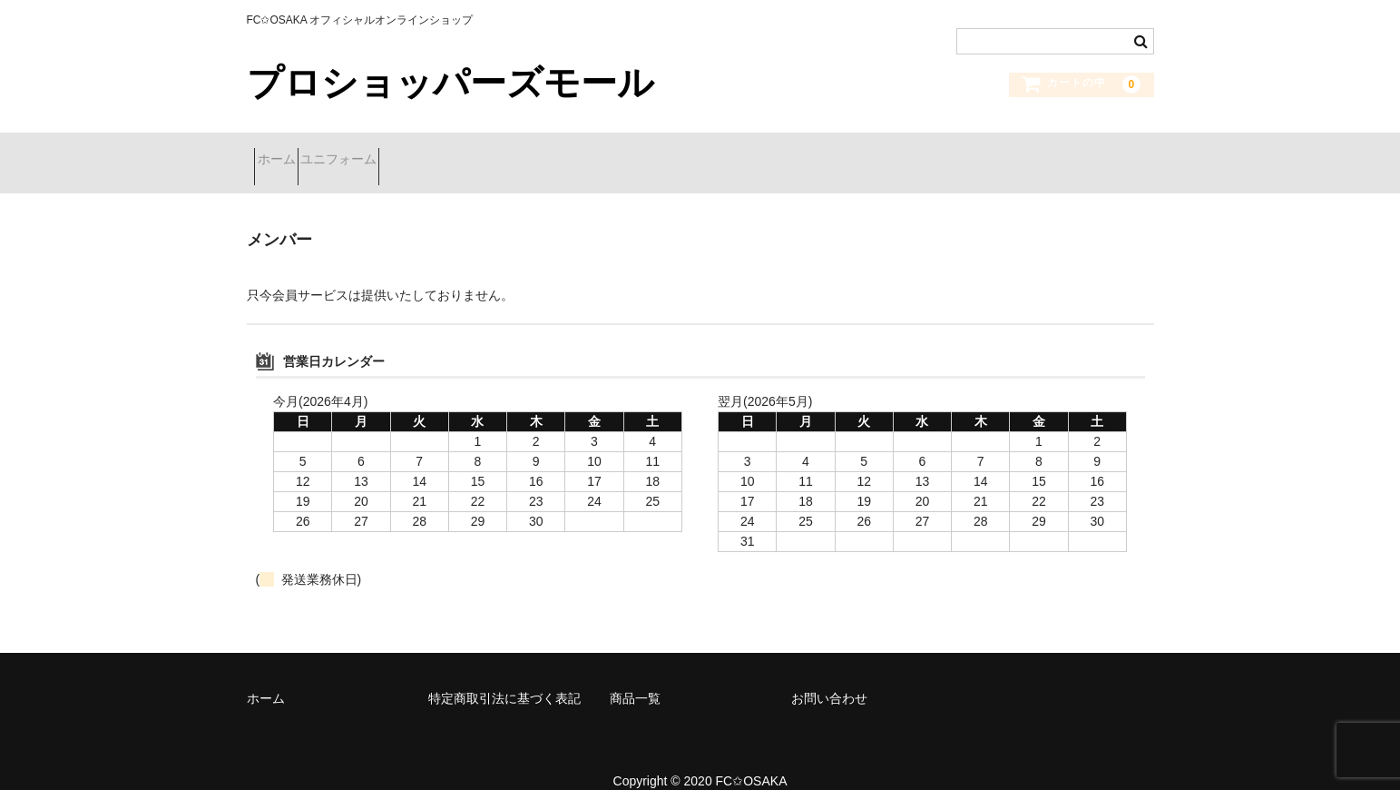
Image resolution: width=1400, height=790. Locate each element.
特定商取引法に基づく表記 (504, 674)
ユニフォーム (378, 151)
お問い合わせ (829, 674)
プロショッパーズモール (450, 83)
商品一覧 (635, 674)
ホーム (284, 151)
